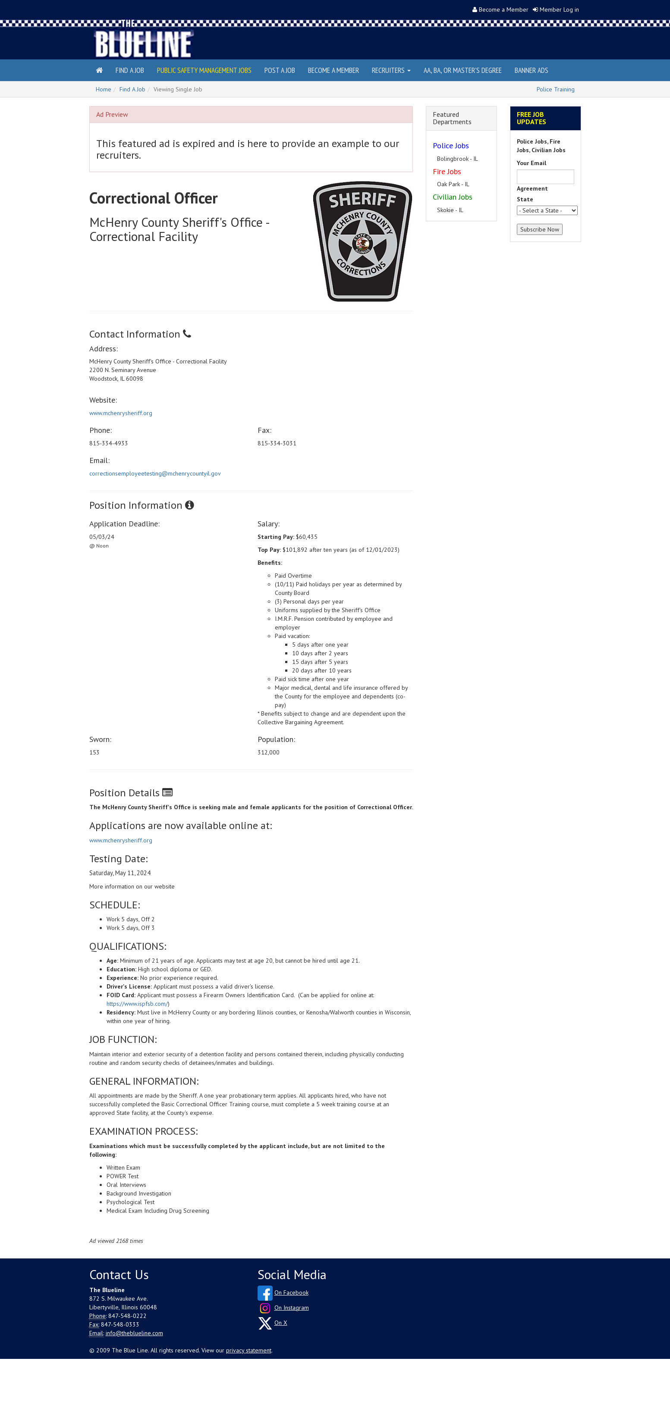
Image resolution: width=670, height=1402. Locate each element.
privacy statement (248, 1350)
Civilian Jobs (452, 197)
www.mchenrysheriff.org (120, 413)
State (525, 199)
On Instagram (291, 1307)
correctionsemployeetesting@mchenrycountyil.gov (155, 473)
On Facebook (291, 1292)
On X (280, 1323)
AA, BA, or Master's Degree (463, 70)
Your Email (531, 163)
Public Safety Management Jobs (204, 70)
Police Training (556, 89)
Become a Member (503, 9)
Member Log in (559, 9)
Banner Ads (531, 70)
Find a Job (130, 70)
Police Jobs (451, 145)
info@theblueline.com (134, 1333)
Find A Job (132, 89)
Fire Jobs (447, 171)
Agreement (532, 188)
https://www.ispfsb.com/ (137, 1004)
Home (103, 89)
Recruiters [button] (391, 70)
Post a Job (279, 70)
